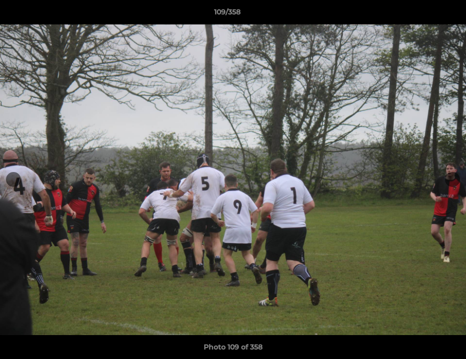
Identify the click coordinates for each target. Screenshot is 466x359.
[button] (424, 14)
